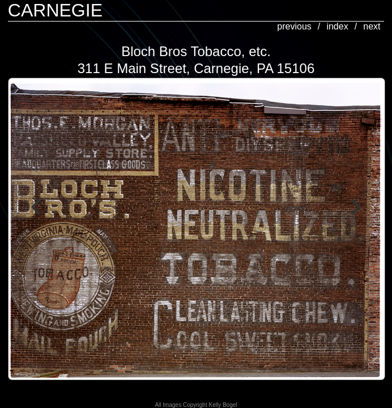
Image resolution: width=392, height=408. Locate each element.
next (371, 26)
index (337, 26)
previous (294, 26)
